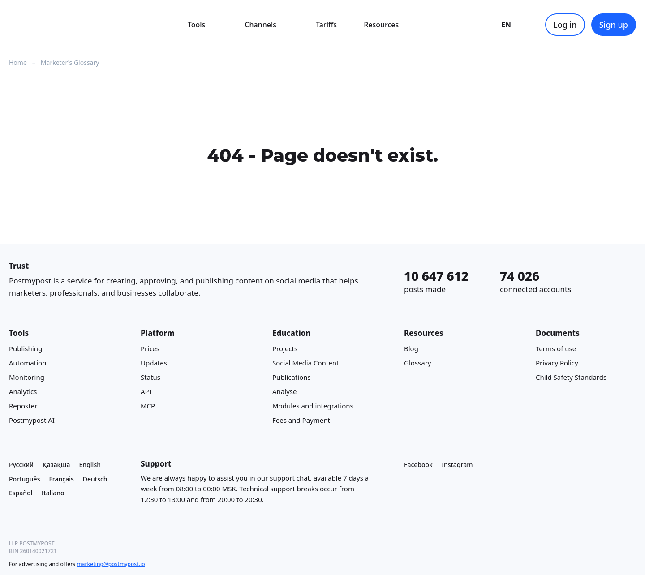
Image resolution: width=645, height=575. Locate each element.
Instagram (457, 464)
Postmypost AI (32, 420)
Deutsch (95, 478)
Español (20, 493)
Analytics (23, 391)
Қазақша (56, 464)
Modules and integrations (312, 405)
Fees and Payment (301, 420)
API (146, 391)
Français (61, 478)
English (90, 464)
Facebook (418, 464)
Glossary (417, 362)
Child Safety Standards (571, 377)
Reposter (23, 405)
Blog (411, 348)
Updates (154, 362)
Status (150, 377)
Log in (565, 24)
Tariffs (326, 25)
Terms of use (556, 348)
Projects (284, 348)
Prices (150, 348)
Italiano (52, 493)
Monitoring (26, 377)
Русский (21, 464)
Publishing (25, 348)
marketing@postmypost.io (111, 564)
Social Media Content (305, 362)
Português (24, 478)
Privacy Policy (557, 362)
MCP (148, 405)
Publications (291, 377)
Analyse (284, 391)
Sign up (613, 24)
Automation (27, 362)
